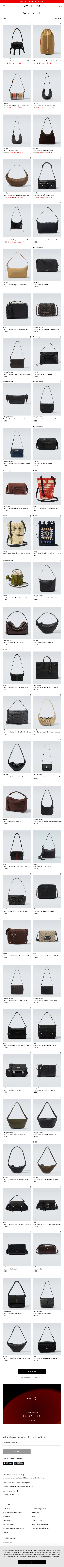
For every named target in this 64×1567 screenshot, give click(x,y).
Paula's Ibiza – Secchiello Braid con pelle (16, 553)
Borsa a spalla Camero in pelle (13, 642)
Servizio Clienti (8, 1505)
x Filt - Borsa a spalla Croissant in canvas (46, 732)
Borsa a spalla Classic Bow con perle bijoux (17, 61)
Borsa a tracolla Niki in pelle (42, 1313)
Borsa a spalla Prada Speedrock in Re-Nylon (47, 1224)
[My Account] (57, 6)
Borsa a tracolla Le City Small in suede (15, 508)
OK (32, 1562)
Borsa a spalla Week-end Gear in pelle (15, 911)
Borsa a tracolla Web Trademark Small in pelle (18, 866)
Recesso (5, 1532)
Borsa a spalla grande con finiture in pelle (17, 1045)
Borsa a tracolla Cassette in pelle (44, 1090)
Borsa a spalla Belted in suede (43, 150)
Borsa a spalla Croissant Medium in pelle (16, 1358)
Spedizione (6, 1520)
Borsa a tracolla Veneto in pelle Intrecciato (47, 821)
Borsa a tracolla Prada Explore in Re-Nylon (17, 1224)
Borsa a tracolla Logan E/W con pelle (45, 240)
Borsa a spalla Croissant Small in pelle (15, 1179)
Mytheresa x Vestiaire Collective (13, 1528)
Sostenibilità (36, 1512)
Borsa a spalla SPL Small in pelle (43, 911)
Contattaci (6, 1509)
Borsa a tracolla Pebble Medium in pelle (16, 956)
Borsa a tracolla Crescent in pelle (44, 106)
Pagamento (6, 1516)
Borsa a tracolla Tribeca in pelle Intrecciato (17, 374)
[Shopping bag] (60, 6)
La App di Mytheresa (39, 1509)
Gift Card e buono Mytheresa (12, 1512)
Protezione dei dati (9, 1542)
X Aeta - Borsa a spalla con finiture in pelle (47, 61)
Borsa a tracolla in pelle (10, 150)
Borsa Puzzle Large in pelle (12, 821)
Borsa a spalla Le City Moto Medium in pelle (17, 732)
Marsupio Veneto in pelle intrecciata (15, 419)
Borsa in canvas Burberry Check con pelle (16, 106)
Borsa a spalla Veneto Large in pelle (45, 419)
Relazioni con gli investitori (41, 1524)
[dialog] (32, 1556)
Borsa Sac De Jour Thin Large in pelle (45, 687)
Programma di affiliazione (40, 1528)
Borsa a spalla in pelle (10, 1269)
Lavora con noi (37, 1520)
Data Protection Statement (50, 1557)
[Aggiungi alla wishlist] (30, 23)
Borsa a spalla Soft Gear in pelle (43, 195)
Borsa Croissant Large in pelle (43, 642)
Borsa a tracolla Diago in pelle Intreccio (46, 329)
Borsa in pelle (37, 1269)
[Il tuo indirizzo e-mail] (32, 1442)
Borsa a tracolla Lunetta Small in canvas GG (17, 687)
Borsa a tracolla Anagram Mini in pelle (15, 329)
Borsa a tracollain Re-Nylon (12, 1090)
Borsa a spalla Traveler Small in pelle (45, 598)
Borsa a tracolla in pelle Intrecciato (44, 1135)
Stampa (34, 1516)
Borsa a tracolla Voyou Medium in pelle (16, 240)
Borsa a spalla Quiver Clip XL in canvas (16, 195)
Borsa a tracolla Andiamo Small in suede (16, 463)
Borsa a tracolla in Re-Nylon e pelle (44, 1045)
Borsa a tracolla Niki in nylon (12, 1313)
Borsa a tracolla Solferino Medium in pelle (47, 777)
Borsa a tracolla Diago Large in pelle (15, 1000)
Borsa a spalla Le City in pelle (43, 374)
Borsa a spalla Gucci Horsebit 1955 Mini (46, 956)
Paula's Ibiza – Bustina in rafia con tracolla (47, 553)
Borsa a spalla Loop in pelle (42, 866)
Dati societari (7, 1546)
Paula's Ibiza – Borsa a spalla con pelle (45, 508)
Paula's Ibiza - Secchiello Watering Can (16, 598)
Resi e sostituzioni (8, 1524)
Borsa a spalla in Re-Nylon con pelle (45, 1358)
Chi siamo (35, 1505)
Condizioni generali (9, 1538)
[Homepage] (32, 6)
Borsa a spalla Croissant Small (13, 777)
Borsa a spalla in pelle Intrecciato (14, 1135)
